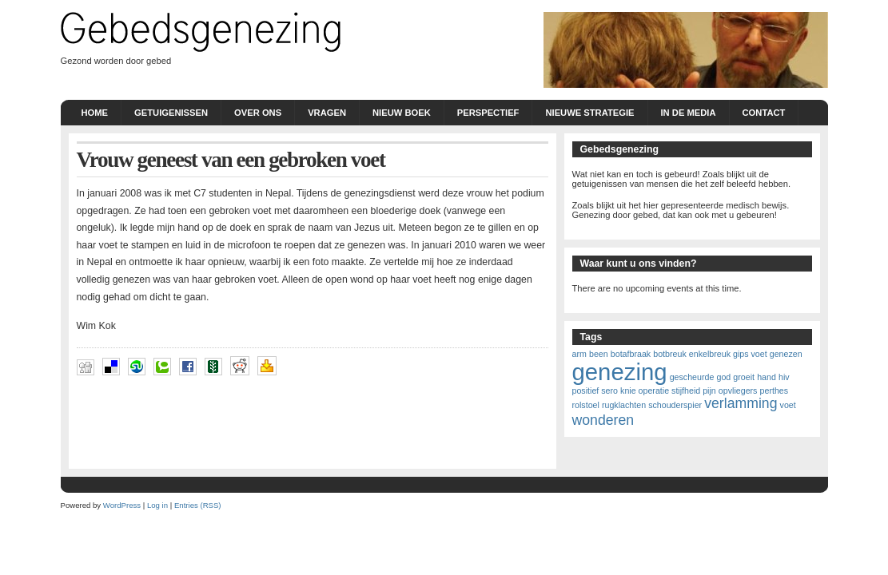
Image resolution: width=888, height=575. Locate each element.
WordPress (122, 505)
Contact (764, 112)
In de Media (688, 112)
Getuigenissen (171, 112)
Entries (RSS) (197, 505)
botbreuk (669, 354)
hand (766, 377)
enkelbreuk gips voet (728, 354)
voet (788, 405)
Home (95, 112)
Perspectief (488, 112)
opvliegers (738, 390)
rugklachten (624, 405)
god (723, 377)
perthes (774, 390)
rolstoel (585, 405)
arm (579, 354)
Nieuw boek (401, 112)
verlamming (740, 403)
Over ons (257, 112)
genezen (786, 354)
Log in (157, 505)
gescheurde (692, 377)
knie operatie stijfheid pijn (668, 390)
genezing (619, 372)
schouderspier (675, 405)
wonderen (603, 420)
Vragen (327, 112)
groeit (744, 377)
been (598, 354)
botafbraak (631, 354)
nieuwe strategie (589, 112)
